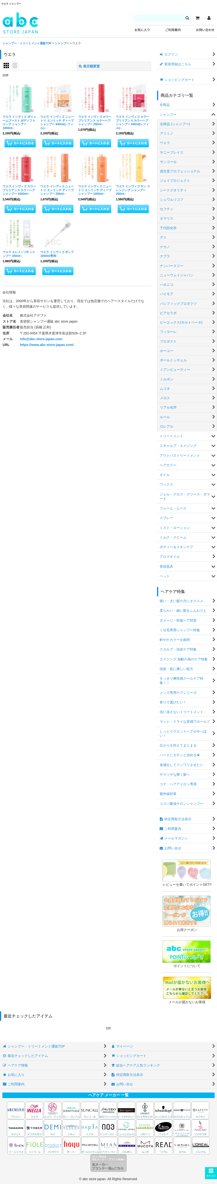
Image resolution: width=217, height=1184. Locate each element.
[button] (211, 1173)
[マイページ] (208, 18)
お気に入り (142, 30)
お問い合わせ (205, 30)
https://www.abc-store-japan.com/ (47, 345)
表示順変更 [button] (89, 66)
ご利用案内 (173, 30)
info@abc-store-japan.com (41, 339)
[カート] (197, 18)
